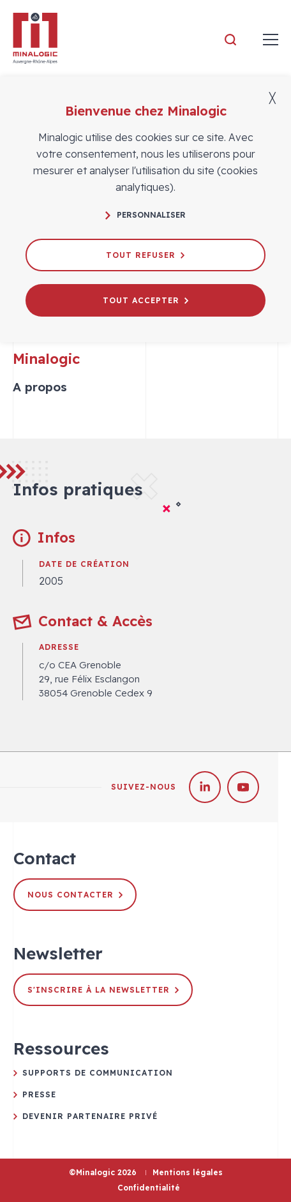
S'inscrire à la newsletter (103, 990)
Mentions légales (188, 1172)
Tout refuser (145, 255)
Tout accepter (145, 300)
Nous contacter (75, 894)
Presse (39, 1094)
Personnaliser (145, 215)
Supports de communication (97, 1073)
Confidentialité (148, 1187)
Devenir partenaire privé (90, 1116)
